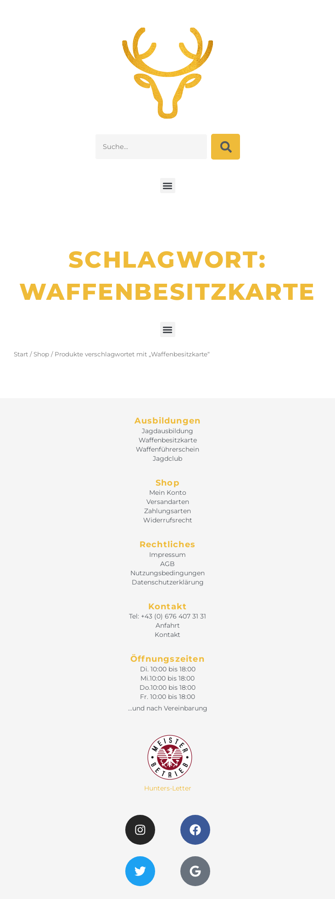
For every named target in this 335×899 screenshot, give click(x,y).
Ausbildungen (167, 421)
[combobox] (151, 147)
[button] (167, 185)
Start (21, 354)
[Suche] (225, 147)
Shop (41, 354)
